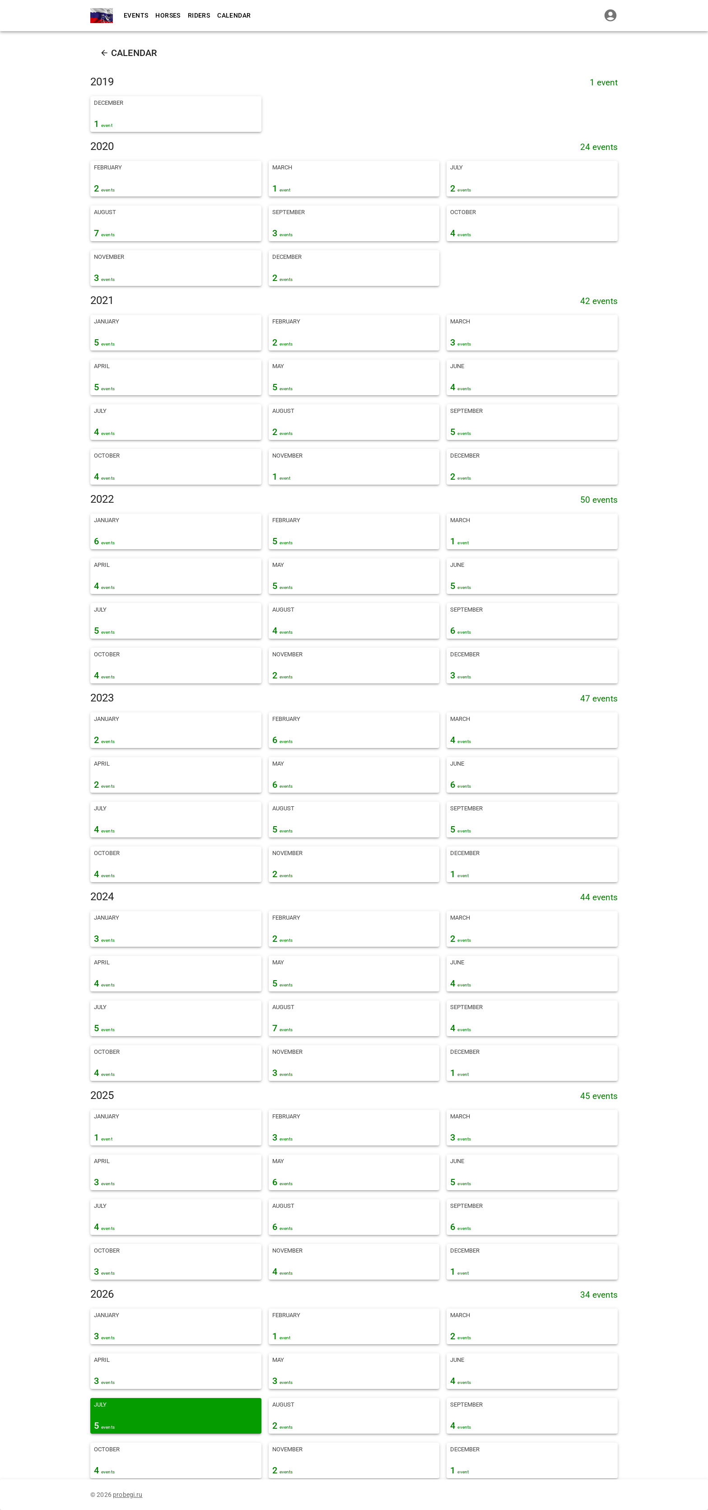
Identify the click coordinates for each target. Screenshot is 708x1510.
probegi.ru (128, 1494)
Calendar (234, 15)
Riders (199, 15)
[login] (610, 15)
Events (136, 15)
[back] (104, 53)
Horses (167, 15)
